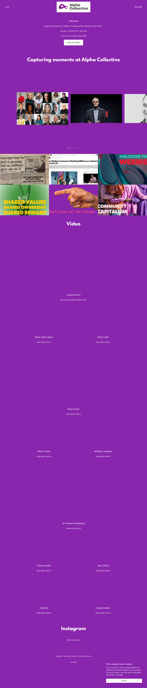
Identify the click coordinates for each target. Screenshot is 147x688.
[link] (73, 7)
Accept (124, 680)
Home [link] (7, 7)
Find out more (73, 42)
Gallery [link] (138, 7)
